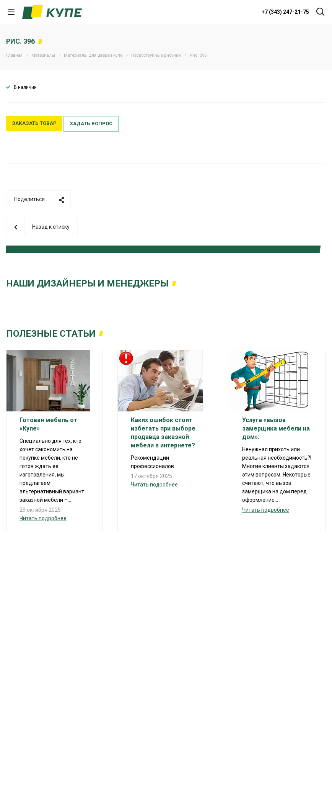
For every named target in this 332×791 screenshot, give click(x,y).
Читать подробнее (43, 518)
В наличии (25, 87)
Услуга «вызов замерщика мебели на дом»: (276, 428)
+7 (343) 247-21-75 (285, 12)
